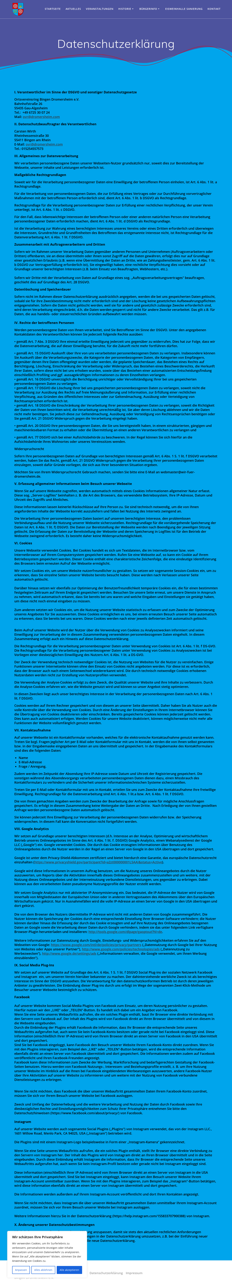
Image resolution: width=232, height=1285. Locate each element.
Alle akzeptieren (69, 1270)
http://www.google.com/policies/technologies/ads (121, 949)
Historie (124, 9)
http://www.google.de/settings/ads (69, 953)
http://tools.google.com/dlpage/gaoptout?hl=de (125, 932)
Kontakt (214, 9)
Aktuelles (73, 9)
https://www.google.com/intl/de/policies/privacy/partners (96, 945)
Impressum (135, 1273)
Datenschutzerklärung (105, 1273)
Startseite (53, 9)
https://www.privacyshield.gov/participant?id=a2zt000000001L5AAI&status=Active (98, 862)
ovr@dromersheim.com (41, 117)
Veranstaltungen (99, 9)
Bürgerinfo (148, 9)
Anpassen (21, 1270)
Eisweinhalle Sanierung (184, 9)
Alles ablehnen (43, 1270)
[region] (47, 1254)
